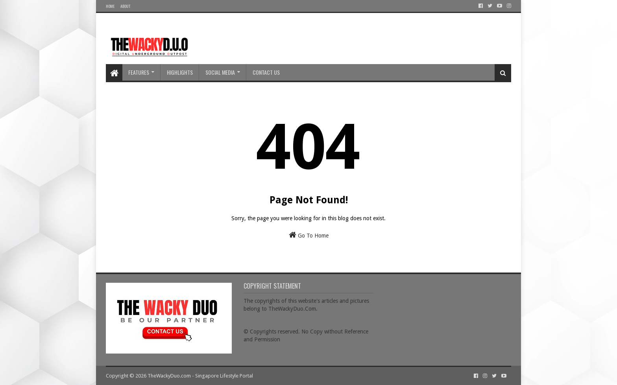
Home (110, 6)
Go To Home (309, 235)
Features (138, 72)
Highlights (180, 72)
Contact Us (266, 72)
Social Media (220, 72)
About (125, 6)
